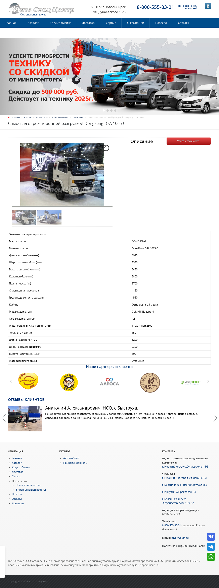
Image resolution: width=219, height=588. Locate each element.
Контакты (12, 33)
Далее (215, 418)
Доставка (88, 23)
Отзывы (183, 23)
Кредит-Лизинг (60, 23)
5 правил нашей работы (31, 489)
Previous (4, 418)
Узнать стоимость (188, 141)
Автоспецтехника (60, 117)
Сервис (111, 23)
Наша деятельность (28, 485)
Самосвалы (78, 117)
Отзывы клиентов (26, 399)
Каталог (33, 23)
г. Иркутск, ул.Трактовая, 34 (179, 492)
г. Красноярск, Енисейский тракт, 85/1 (185, 485)
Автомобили (42, 117)
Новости (161, 23)
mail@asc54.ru (180, 537)
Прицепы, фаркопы (75, 463)
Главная (16, 117)
